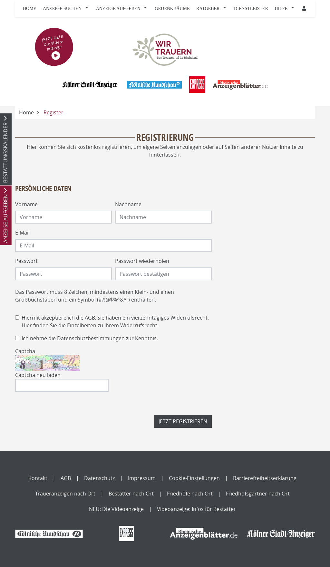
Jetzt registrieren (183, 421)
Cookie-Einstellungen (194, 478)
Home (29, 8)
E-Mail (22, 232)
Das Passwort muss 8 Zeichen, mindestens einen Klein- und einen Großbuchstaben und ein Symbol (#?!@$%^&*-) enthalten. (94, 295)
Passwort (26, 260)
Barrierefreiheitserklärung (264, 478)
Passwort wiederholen (142, 260)
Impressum (142, 478)
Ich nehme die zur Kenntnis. (90, 338)
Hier (27, 325)
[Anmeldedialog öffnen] (304, 8)
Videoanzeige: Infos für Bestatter (196, 509)
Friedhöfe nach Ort (190, 493)
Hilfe (281, 8)
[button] (88, 9)
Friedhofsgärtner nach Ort (258, 493)
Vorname (26, 204)
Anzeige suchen (62, 8)
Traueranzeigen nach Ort (65, 493)
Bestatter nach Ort (131, 493)
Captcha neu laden (38, 375)
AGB (90, 317)
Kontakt (37, 478)
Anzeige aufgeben (118, 8)
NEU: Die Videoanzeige (116, 509)
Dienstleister (251, 8)
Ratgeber (207, 8)
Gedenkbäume (172, 8)
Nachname (128, 204)
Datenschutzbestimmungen (91, 338)
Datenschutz (99, 478)
